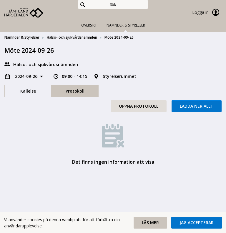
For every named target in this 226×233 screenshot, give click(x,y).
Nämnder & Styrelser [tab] (126, 25)
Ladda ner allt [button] (196, 106)
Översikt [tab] (89, 25)
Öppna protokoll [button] (138, 106)
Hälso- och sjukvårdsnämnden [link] (72, 37)
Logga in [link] (207, 12)
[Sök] (113, 4)
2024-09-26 (27, 76)
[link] (33, 13)
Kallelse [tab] (28, 91)
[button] (150, 223)
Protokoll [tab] (75, 91)
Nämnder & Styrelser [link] (21, 37)
